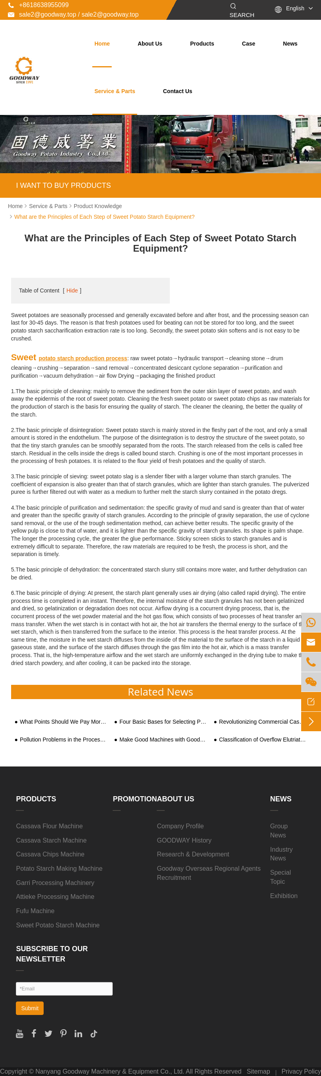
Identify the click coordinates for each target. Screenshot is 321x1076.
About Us (150, 43)
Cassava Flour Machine (49, 826)
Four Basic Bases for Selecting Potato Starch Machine (163, 722)
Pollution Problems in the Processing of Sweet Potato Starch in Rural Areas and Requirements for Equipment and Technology (63, 740)
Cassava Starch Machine (51, 840)
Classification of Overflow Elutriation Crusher (262, 740)
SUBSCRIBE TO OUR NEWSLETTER (52, 954)
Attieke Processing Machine (55, 896)
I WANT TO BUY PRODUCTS (63, 185)
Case (248, 43)
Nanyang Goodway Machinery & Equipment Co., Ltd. (109, 1071)
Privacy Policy (301, 1071)
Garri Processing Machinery (55, 882)
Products (202, 43)
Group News (279, 831)
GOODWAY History (184, 840)
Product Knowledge (98, 206)
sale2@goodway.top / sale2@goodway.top (73, 14)
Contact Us (177, 91)
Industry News (281, 854)
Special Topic (280, 877)
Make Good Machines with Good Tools (163, 740)
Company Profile (180, 826)
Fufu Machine (35, 911)
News (290, 43)
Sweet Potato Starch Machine (58, 925)
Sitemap (258, 1071)
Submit (29, 1008)
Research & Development (193, 854)
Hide (72, 290)
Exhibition (284, 896)
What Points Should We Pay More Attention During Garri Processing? (63, 722)
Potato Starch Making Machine (59, 868)
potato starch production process (82, 358)
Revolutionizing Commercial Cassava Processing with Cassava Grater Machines (262, 722)
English (295, 8)
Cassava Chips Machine (50, 854)
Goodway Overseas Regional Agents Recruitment (208, 873)
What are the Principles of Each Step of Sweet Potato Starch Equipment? (104, 217)
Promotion (135, 799)
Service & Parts (114, 91)
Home (102, 43)
